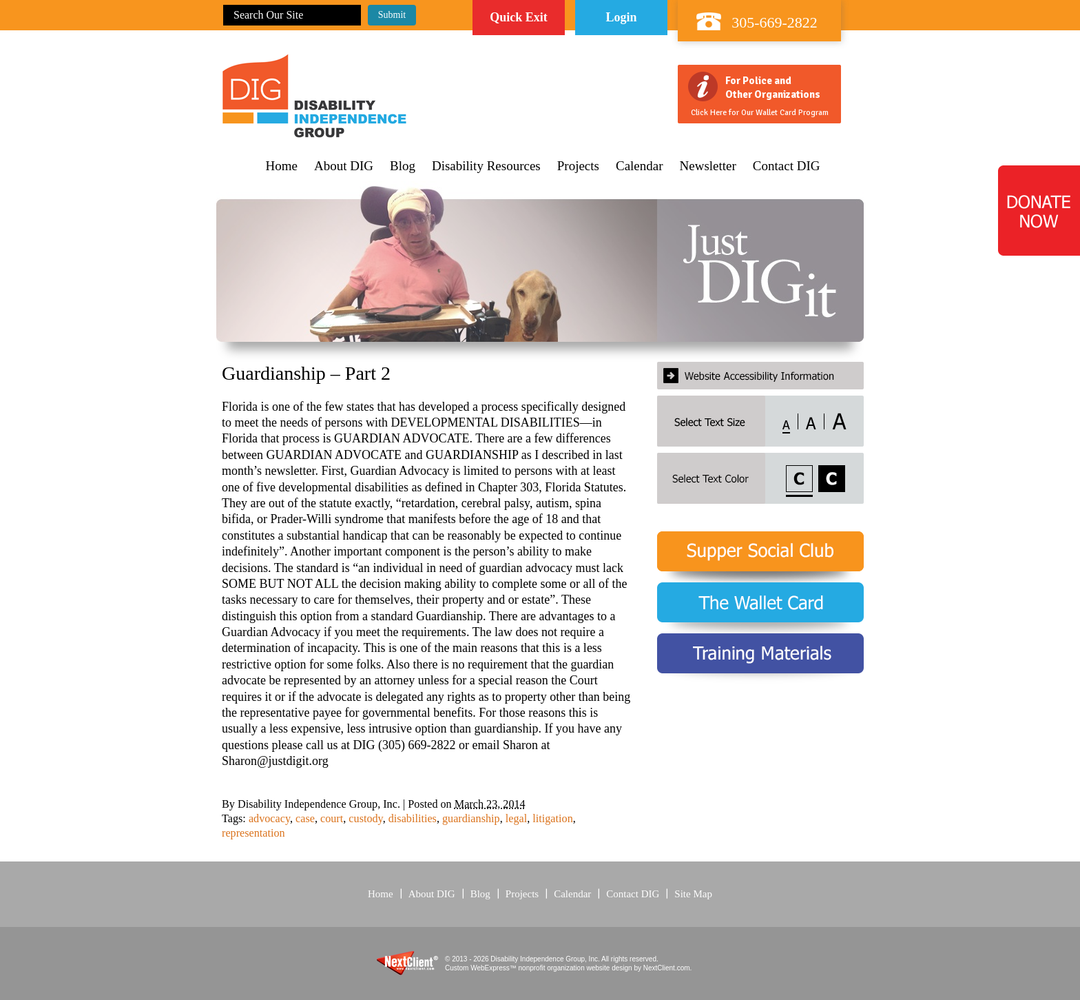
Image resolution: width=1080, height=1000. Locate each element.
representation (253, 833)
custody (365, 819)
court (331, 819)
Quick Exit (519, 17)
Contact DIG (786, 166)
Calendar (639, 166)
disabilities (412, 819)
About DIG (343, 166)
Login (620, 17)
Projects (578, 166)
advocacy (269, 819)
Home (282, 166)
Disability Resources (486, 166)
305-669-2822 (774, 22)
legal (516, 819)
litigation (552, 819)
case (305, 819)
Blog (402, 166)
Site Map (693, 893)
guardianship (471, 819)
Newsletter (708, 166)
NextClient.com (666, 968)
